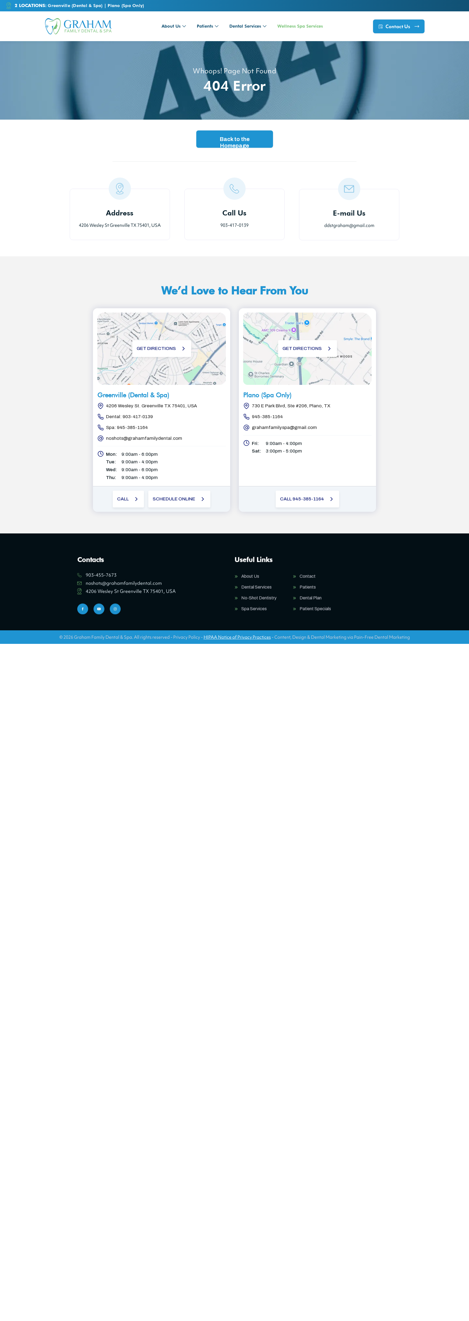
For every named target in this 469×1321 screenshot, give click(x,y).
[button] (173, 26)
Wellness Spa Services (300, 26)
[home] (78, 26)
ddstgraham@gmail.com (349, 229)
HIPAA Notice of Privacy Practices (237, 637)
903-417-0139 (234, 225)
